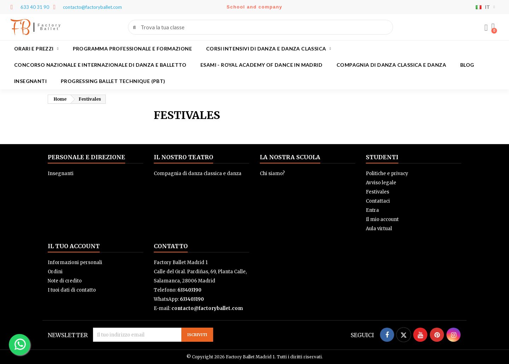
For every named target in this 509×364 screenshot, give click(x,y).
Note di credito (65, 281)
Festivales (377, 192)
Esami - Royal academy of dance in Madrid (261, 65)
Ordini (55, 272)
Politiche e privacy (387, 174)
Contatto (171, 246)
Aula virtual (379, 229)
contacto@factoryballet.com (207, 308)
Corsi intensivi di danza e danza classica (268, 48)
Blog (467, 65)
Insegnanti (30, 81)
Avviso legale (381, 183)
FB (20, 27)
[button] (493, 27)
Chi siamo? (272, 174)
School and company (254, 7)
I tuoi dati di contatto (72, 290)
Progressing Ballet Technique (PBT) (113, 81)
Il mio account (382, 219)
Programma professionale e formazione (132, 49)
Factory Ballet (50, 27)
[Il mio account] (486, 27)
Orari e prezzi (36, 48)
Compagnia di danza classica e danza (391, 65)
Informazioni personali (75, 262)
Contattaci (378, 201)
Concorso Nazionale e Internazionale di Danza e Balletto (100, 65)
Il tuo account (74, 246)
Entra (372, 210)
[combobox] (261, 27)
